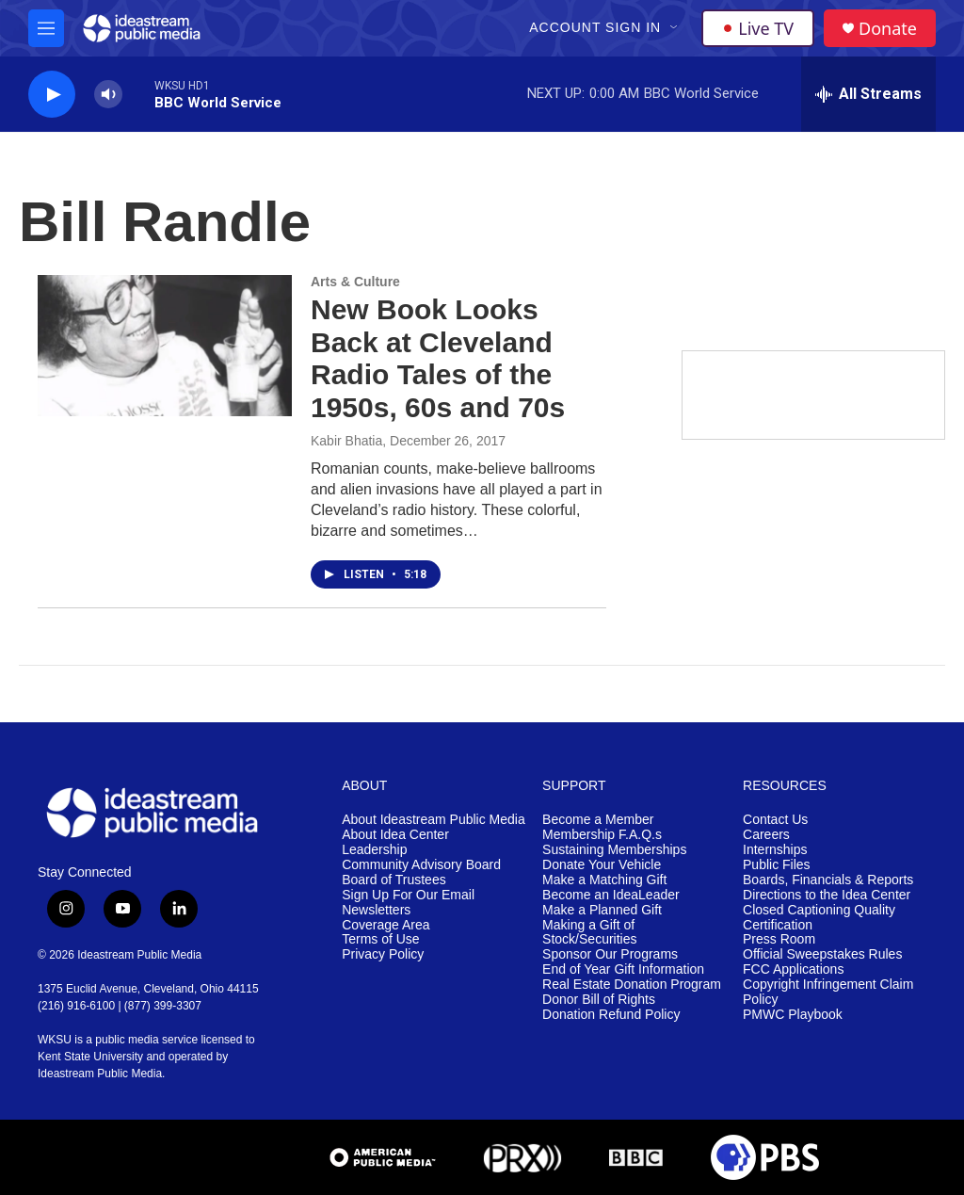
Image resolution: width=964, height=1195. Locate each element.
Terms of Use (380, 939)
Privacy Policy (383, 954)
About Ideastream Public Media (433, 820)
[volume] (108, 94)
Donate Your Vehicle (601, 865)
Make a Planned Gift (602, 910)
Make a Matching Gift (604, 880)
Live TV (758, 28)
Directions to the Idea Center (826, 895)
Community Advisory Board (421, 865)
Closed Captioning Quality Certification (819, 917)
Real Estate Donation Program (631, 984)
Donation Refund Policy (611, 1015)
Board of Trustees (394, 880)
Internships (775, 850)
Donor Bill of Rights (598, 1000)
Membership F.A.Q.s (602, 835)
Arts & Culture (355, 281)
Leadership (374, 850)
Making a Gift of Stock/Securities (589, 932)
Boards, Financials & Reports (828, 880)
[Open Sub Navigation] (675, 28)
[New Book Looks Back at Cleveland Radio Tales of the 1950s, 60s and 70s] (165, 345)
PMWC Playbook (793, 1015)
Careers (766, 835)
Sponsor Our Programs (610, 954)
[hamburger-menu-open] (46, 28)
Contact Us (775, 820)
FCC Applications (793, 969)
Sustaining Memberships (614, 850)
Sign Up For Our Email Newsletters (408, 902)
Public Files (777, 865)
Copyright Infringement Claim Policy (828, 992)
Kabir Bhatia (346, 440)
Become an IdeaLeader (611, 895)
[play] (52, 94)
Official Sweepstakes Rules (822, 954)
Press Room (779, 939)
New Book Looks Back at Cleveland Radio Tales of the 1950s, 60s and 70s (438, 358)
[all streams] (868, 94)
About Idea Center (395, 835)
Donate (888, 29)
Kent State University (90, 1056)
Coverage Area (385, 925)
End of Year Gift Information (623, 969)
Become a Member (597, 820)
